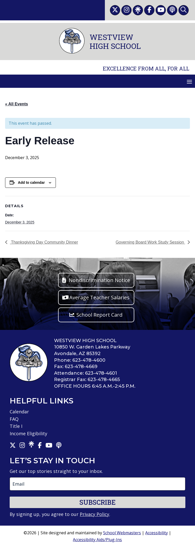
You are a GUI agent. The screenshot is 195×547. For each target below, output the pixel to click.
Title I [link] (16, 426)
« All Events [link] (16, 104)
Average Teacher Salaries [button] (99, 297)
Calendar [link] (19, 412)
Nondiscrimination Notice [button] (99, 280)
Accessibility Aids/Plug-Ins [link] (97, 539)
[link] (115, 10)
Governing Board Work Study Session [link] (150, 242)
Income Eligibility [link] (28, 433)
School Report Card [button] (99, 314)
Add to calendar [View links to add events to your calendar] (31, 182)
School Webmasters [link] (122, 533)
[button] (189, 81)
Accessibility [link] (156, 533)
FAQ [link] (14, 419)
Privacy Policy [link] (94, 514)
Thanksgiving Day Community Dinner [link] (44, 242)
